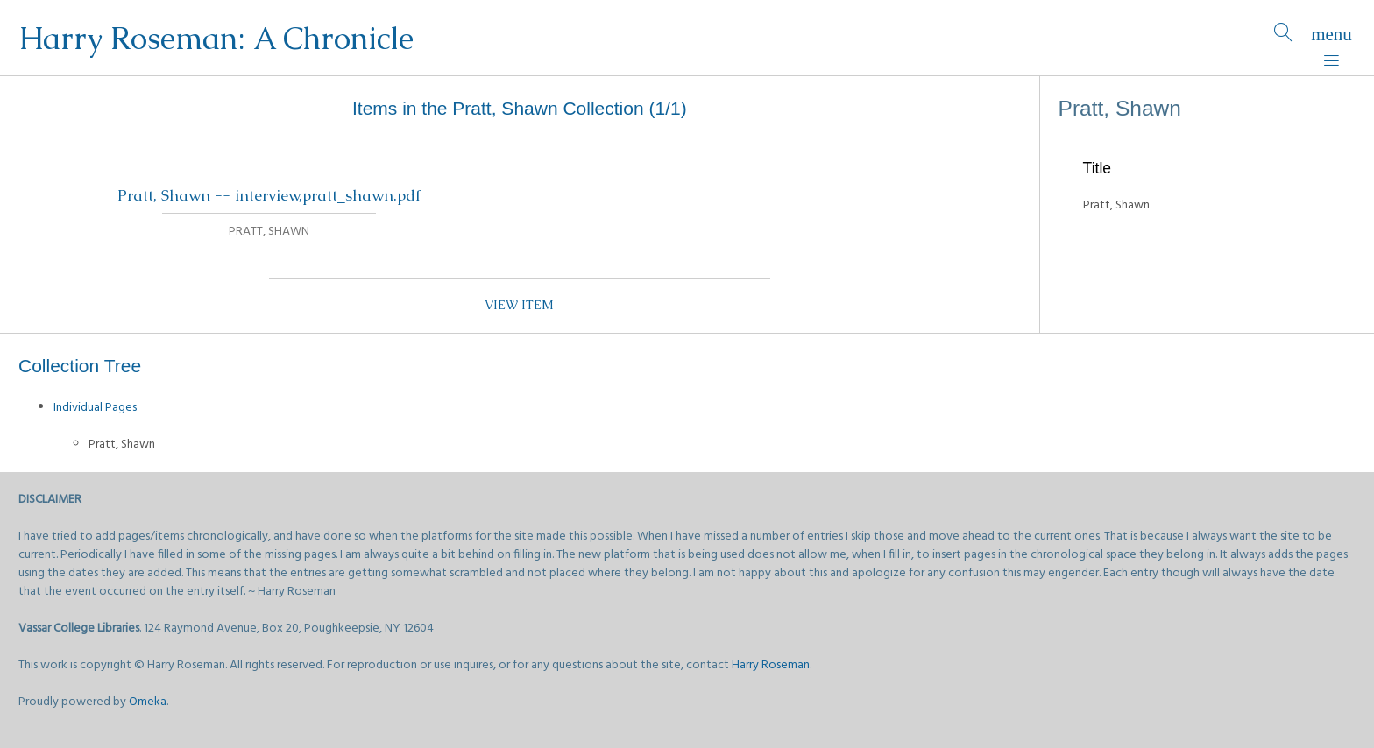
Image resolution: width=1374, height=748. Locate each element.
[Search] (1283, 38)
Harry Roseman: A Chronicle (216, 38)
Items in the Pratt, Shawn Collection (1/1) (519, 108)
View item (519, 305)
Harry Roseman (771, 665)
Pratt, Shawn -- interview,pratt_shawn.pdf (269, 195)
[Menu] (1331, 38)
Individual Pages (95, 408)
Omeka (147, 702)
